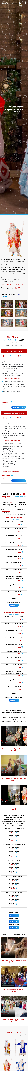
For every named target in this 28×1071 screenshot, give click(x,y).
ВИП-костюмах (6, 511)
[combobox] (14, 397)
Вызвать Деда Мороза (19, 407)
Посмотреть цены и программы (12, 284)
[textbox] (13, 398)
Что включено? (14, 605)
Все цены (4, 404)
